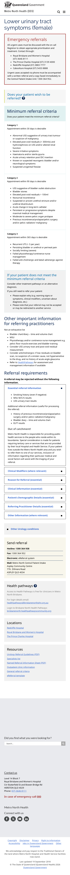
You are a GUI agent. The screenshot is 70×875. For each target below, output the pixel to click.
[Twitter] (13, 818)
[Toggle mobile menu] (64, 11)
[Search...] (32, 743)
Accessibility (14, 843)
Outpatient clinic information (21, 667)
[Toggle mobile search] (58, 11)
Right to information (50, 840)
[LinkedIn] (26, 818)
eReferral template (16, 675)
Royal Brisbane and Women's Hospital (25, 632)
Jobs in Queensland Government (38, 843)
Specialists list (13, 658)
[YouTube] (19, 818)
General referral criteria (18, 671)
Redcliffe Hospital (15, 627)
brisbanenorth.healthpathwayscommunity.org (29, 610)
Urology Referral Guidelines (20, 654)
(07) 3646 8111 (19, 790)
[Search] (63, 743)
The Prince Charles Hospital (20, 636)
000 (39, 796)
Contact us (10, 772)
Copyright (12, 840)
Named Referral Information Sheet (23, 662)
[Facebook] (6, 818)
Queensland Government (35, 867)
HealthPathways (25, 362)
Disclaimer (24, 840)
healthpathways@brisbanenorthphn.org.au (27, 602)
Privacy (35, 840)
